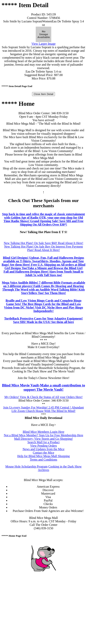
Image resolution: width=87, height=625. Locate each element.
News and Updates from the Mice (43, 449)
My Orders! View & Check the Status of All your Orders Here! (43, 397)
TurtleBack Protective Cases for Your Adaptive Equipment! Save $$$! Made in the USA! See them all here (43, 320)
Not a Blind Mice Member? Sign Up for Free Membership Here (43, 435)
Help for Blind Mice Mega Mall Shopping (43, 456)
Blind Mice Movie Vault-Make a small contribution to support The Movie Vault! (43, 387)
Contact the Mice (43, 452)
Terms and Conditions (43, 459)
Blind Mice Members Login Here (43, 431)
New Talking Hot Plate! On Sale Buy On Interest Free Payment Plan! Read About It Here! (43, 248)
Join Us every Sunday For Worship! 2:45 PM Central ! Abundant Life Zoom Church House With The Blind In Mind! (43, 409)
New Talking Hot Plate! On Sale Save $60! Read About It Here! (43, 243)
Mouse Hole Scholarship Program (26, 466)
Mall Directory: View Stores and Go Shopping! (43, 438)
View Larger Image (43, 43)
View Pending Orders (43, 445)
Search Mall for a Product (43, 442)
